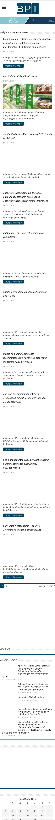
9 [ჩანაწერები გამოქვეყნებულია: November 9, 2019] (42, 811)
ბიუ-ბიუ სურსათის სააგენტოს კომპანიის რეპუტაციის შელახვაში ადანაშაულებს (24, 398)
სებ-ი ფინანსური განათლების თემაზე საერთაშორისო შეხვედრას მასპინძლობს (26, 464)
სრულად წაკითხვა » (13, 66)
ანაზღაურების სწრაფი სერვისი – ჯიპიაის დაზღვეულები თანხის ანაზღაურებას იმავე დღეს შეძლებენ (25, 197)
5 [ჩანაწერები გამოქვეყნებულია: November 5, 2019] (12, 811)
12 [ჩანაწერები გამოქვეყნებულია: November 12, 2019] (13, 815)
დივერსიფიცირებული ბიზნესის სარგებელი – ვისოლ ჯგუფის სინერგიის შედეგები (35, 712)
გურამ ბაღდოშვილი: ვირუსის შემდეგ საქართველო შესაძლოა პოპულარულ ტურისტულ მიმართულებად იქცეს (26, 671)
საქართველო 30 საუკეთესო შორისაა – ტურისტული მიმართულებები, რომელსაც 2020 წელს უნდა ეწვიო (27, 43)
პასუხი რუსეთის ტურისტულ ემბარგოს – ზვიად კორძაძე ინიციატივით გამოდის (33, 687)
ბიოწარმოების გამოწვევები (20, 76)
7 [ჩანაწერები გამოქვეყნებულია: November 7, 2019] (27, 811)
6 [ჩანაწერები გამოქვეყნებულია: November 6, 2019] (20, 811)
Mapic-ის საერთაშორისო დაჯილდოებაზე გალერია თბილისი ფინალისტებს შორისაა (25, 358)
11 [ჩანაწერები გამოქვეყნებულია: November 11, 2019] (5, 815)
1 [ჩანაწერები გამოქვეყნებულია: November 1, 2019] (34, 807)
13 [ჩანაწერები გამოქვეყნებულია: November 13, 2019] (20, 815)
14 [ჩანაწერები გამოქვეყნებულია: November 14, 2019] (27, 815)
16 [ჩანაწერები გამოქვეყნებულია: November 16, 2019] (42, 815)
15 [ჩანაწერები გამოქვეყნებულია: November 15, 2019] (35, 815)
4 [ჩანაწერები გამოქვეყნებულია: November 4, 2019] (5, 811)
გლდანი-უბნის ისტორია (31, 697)
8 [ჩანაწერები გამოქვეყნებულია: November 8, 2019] (34, 811)
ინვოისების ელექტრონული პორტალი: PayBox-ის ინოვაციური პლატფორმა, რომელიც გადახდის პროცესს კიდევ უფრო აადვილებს (26, 727)
